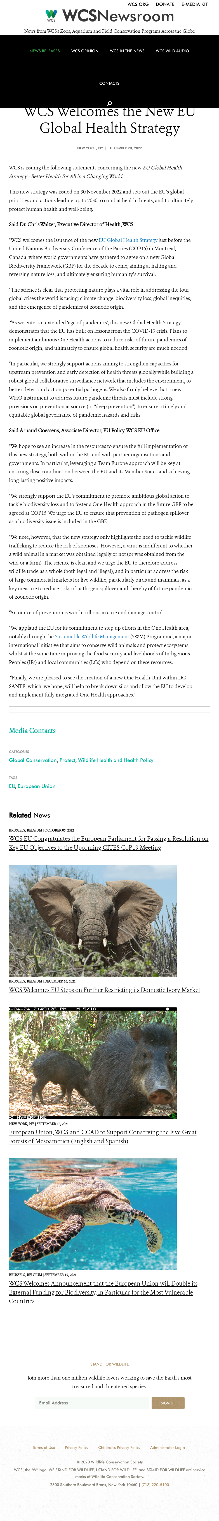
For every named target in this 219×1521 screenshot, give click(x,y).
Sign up (168, 1403)
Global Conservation (33, 760)
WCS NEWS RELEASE (108, 91)
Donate (165, 4)
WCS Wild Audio (150, 59)
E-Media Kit (195, 4)
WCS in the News (107, 59)
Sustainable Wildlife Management (92, 636)
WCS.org (138, 4)
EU (12, 786)
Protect (67, 760)
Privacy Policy (76, 1447)
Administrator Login (167, 1447)
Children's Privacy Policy (119, 1447)
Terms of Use (44, 1447)
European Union (37, 786)
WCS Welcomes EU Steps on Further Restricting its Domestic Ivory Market (104, 990)
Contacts (186, 59)
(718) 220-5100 (155, 1484)
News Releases (30, 59)
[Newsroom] (109, 17)
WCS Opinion (67, 59)
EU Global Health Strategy (128, 240)
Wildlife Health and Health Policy (115, 760)
